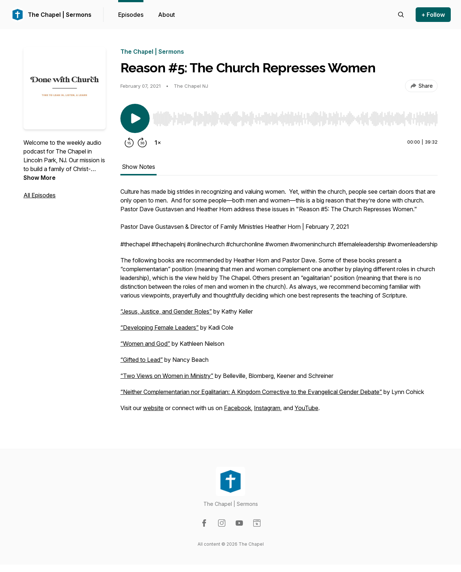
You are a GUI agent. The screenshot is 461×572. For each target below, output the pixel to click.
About (166, 14)
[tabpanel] (279, 303)
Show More (39, 177)
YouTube (306, 408)
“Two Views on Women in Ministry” (166, 375)
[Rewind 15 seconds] (129, 142)
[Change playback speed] (157, 142)
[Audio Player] (295, 116)
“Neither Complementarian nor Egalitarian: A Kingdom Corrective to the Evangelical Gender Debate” (251, 391)
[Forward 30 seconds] (142, 142)
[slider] (295, 118)
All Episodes (39, 195)
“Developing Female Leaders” (159, 327)
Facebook (237, 408)
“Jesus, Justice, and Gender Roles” (166, 311)
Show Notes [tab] (138, 166)
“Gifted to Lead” (141, 359)
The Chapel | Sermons (59, 14)
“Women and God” (145, 343)
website (153, 408)
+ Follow (433, 14)
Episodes (130, 14)
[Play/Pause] (135, 118)
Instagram (267, 408)
